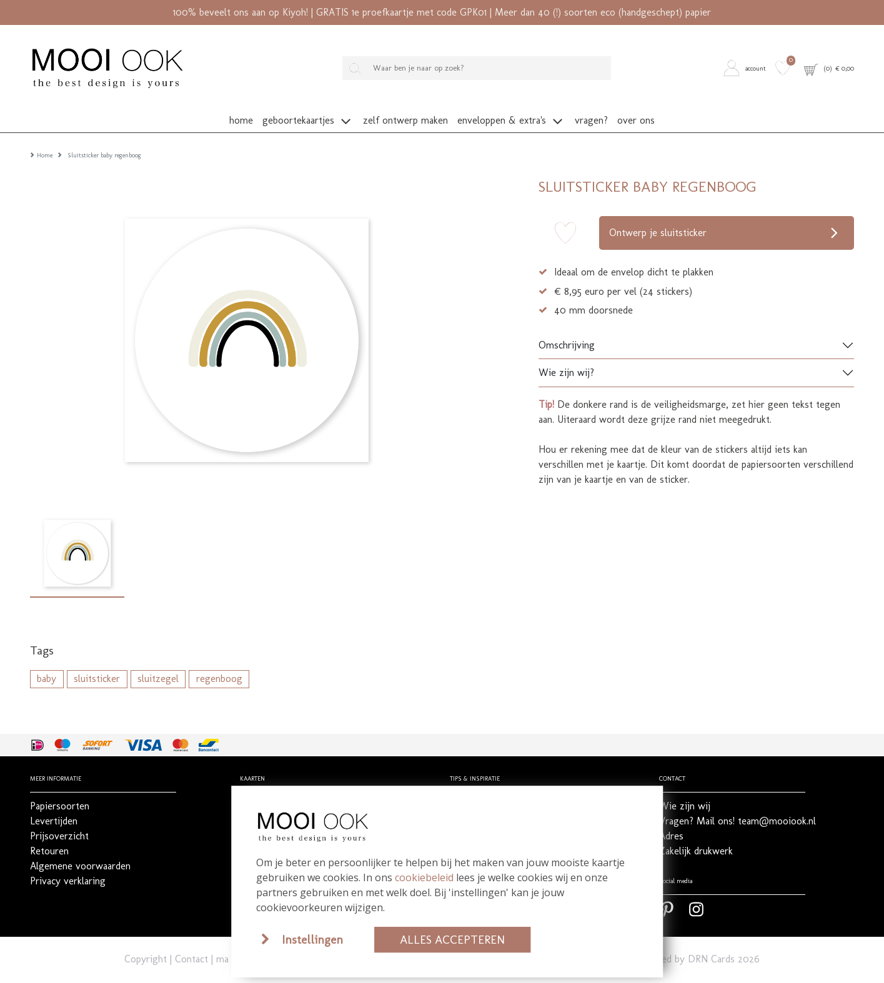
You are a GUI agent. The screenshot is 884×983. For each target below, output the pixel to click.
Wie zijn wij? (566, 359)
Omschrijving (567, 331)
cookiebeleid (424, 877)
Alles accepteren (452, 939)
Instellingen (312, 939)
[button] (746, 68)
